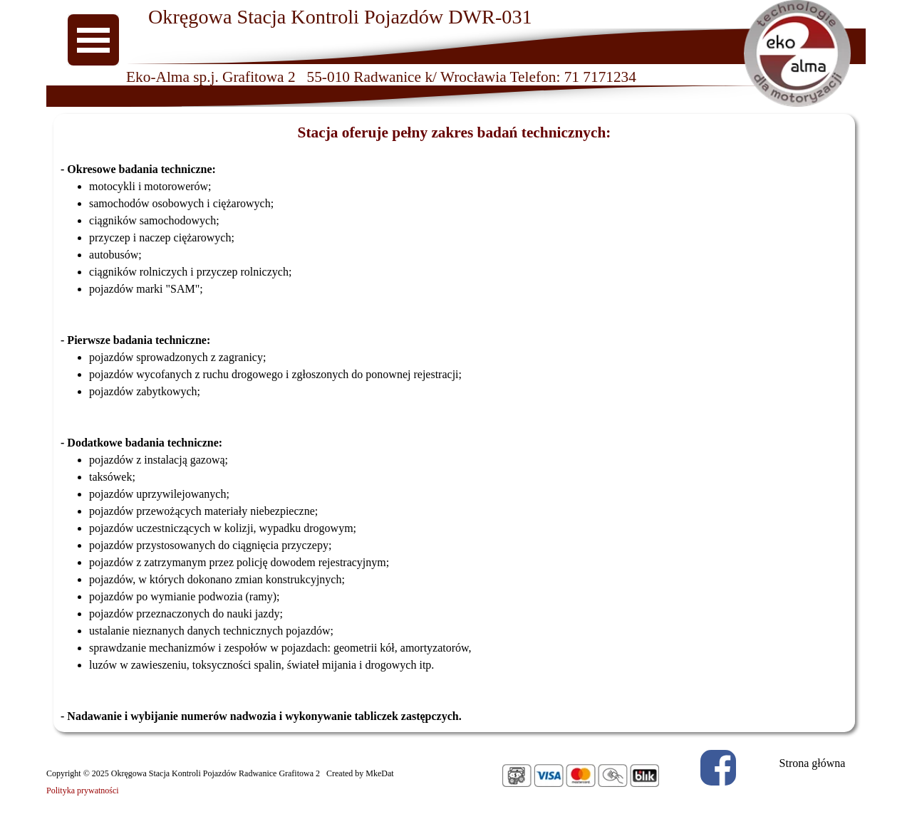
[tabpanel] (454, 423)
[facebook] (718, 768)
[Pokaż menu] (93, 40)
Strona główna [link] (812, 763)
